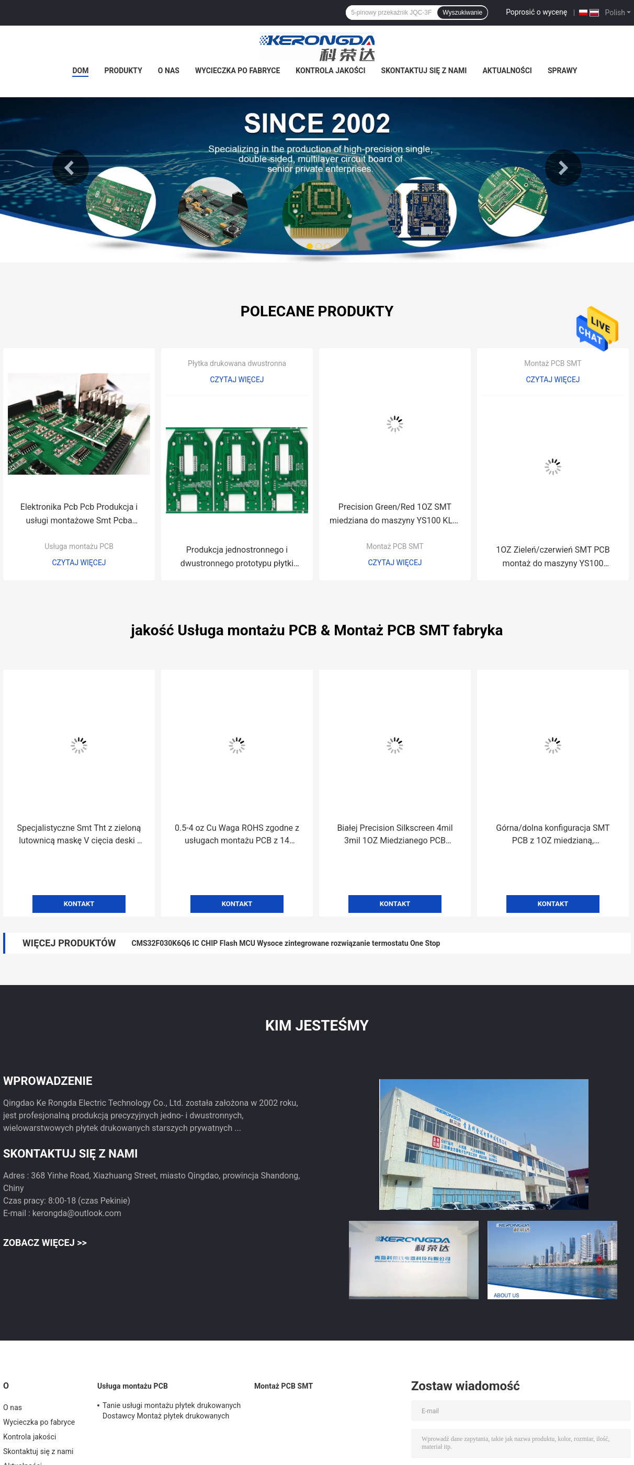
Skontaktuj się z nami (424, 70)
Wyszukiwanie (462, 12)
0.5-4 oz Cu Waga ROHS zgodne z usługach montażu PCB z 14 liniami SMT (237, 835)
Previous (70, 168)
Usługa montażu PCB (79, 546)
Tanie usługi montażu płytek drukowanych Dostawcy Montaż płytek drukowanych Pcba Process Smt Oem (172, 1412)
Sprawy (563, 70)
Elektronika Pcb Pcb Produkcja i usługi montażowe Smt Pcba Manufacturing (79, 515)
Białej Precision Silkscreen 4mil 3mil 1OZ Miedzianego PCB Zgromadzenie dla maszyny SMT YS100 (394, 835)
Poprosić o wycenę (536, 12)
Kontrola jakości (330, 70)
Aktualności (506, 70)
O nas (168, 70)
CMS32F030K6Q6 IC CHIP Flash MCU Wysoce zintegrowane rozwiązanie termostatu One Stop (285, 943)
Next (563, 168)
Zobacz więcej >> (45, 1242)
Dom (80, 70)
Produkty (123, 70)
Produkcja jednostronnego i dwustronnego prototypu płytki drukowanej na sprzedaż (236, 557)
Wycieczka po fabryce (237, 70)
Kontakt (79, 904)
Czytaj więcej (79, 562)
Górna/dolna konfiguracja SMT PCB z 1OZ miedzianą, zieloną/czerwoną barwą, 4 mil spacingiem (552, 835)
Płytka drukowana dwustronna (237, 363)
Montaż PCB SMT (394, 546)
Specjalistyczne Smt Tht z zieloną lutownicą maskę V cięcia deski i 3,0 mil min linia (79, 835)
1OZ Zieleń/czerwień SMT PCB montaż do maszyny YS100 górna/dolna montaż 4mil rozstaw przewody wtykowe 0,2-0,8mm (553, 557)
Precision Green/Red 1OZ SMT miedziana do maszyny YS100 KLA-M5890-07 (395, 515)
